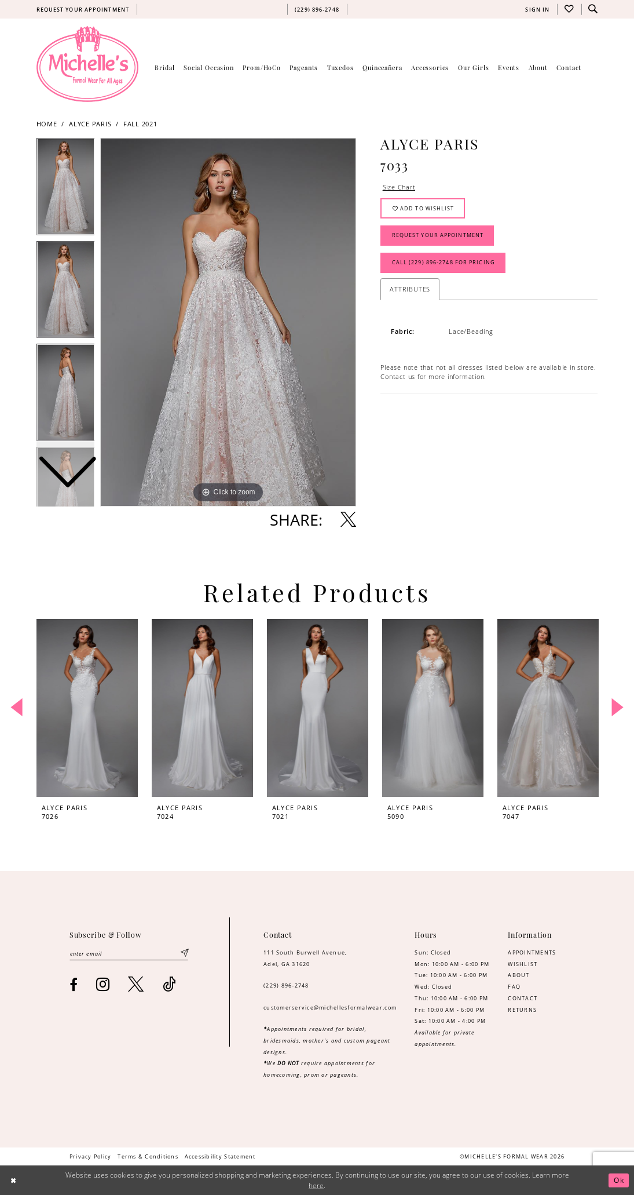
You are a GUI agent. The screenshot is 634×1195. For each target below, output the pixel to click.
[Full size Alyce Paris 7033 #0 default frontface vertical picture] (228, 322)
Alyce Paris (90, 124)
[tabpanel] (228, 322)
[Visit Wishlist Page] (569, 9)
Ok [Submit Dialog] (619, 1180)
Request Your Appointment (437, 235)
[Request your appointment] (83, 9)
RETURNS (522, 1010)
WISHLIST (522, 964)
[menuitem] (83, 9)
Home (46, 124)
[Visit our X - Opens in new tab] (136, 984)
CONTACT (522, 998)
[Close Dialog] (13, 1180)
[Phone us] (316, 9)
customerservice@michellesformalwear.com (330, 1007)
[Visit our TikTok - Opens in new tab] (169, 984)
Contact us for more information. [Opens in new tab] (433, 377)
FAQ (514, 986)
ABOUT (518, 975)
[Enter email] (129, 953)
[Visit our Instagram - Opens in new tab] (103, 984)
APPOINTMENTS (532, 952)
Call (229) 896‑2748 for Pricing (443, 263)
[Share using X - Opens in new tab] (348, 519)
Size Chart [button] (399, 187)
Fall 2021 (140, 124)
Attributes (410, 289)
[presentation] (87, 708)
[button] (537, 9)
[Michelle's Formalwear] (87, 63)
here (316, 1185)
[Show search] (593, 9)
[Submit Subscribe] (185, 953)
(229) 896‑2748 (286, 985)
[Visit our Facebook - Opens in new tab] (73, 985)
